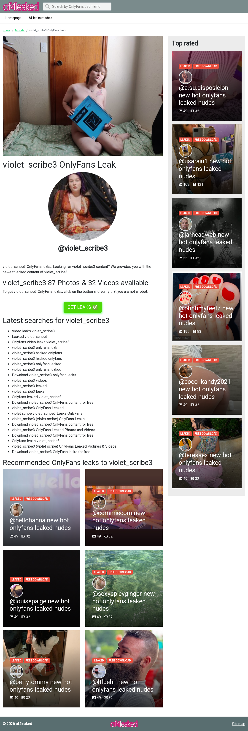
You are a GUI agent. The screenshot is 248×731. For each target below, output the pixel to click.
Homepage (13, 18)
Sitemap (238, 724)
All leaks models (40, 18)
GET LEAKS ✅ (82, 307)
